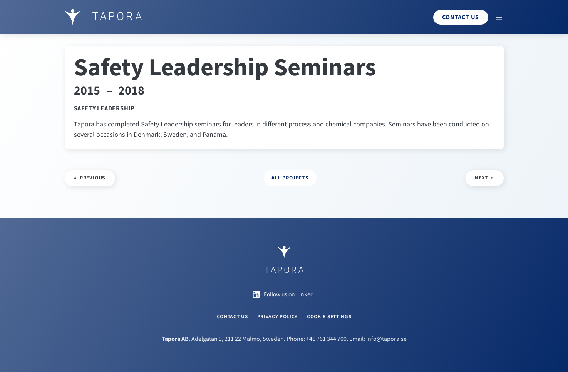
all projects (290, 177)
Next (481, 177)
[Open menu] (499, 17)
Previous (93, 177)
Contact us (460, 17)
